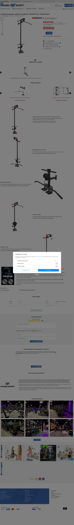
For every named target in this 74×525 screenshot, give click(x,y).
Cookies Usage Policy (39, 256)
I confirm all (48, 270)
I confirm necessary (26, 270)
